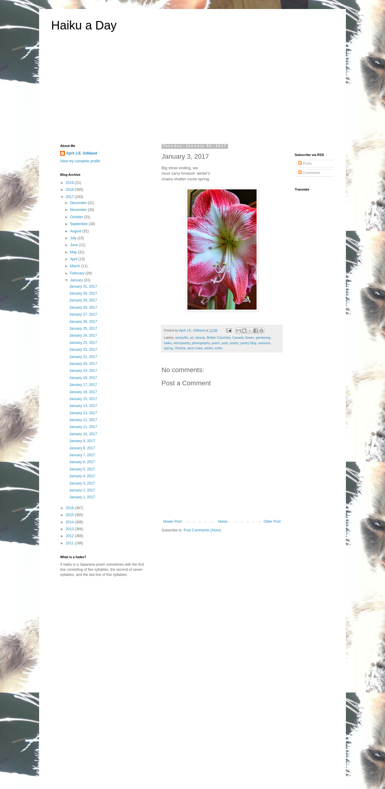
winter (208, 348)
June (74, 245)
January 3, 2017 (82, 483)
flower (249, 337)
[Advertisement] (192, 91)
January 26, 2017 (83, 322)
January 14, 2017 (83, 406)
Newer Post (172, 521)
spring (168, 348)
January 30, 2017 (83, 293)
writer (218, 348)
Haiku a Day (84, 25)
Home (222, 521)
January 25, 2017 (83, 328)
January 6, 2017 (82, 462)
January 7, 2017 (82, 455)
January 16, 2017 (83, 392)
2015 (70, 515)
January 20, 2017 (83, 364)
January (77, 280)
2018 (70, 190)
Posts (305, 163)
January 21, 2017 (83, 357)
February (77, 273)
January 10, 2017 (83, 434)
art (192, 337)
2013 (70, 529)
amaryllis (181, 337)
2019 (70, 183)
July (74, 238)
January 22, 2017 (83, 349)
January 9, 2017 (82, 441)
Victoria (179, 348)
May (74, 252)
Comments (309, 173)
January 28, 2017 (83, 307)
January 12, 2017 (83, 420)
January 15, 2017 (83, 399)
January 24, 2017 (83, 335)
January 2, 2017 (82, 490)
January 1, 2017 (82, 497)
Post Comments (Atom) (202, 530)
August (76, 231)
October (77, 217)
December (79, 203)
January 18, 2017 (83, 378)
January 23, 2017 (83, 343)
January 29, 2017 (83, 300)
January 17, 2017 (83, 385)
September (79, 224)
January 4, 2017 (82, 476)
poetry (234, 343)
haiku (168, 343)
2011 (70, 543)
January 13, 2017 (83, 413)
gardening (263, 337)
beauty (200, 337)
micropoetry (182, 343)
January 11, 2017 (83, 427)
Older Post (272, 521)
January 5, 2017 (82, 469)
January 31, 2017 (83, 286)
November (79, 210)
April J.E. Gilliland (81, 153)
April (74, 259)
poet (225, 343)
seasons (264, 343)
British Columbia (219, 337)
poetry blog (248, 343)
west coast (194, 348)
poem (216, 343)
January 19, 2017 (83, 371)
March (75, 266)
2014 (70, 522)
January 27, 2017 (83, 314)
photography (201, 343)
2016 (70, 508)
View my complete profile (80, 161)
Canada (238, 337)
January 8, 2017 (82, 448)
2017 (70, 197)
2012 (70, 536)
